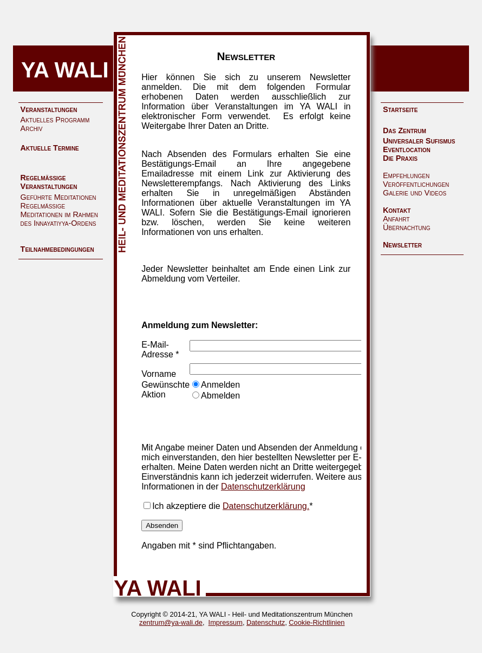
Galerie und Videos (414, 192)
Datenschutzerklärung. (266, 506)
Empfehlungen (406, 175)
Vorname (158, 373)
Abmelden (220, 395)
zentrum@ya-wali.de (171, 622)
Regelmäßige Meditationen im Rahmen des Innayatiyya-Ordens (59, 214)
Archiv (32, 128)
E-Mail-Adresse (157, 349)
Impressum (226, 622)
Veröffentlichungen (416, 184)
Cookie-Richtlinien (316, 622)
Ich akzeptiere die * (232, 506)
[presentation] (272, 422)
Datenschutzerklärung (263, 486)
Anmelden (220, 384)
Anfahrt (396, 218)
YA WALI (65, 70)
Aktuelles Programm (55, 119)
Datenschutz (265, 622)
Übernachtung (407, 227)
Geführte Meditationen (58, 197)
